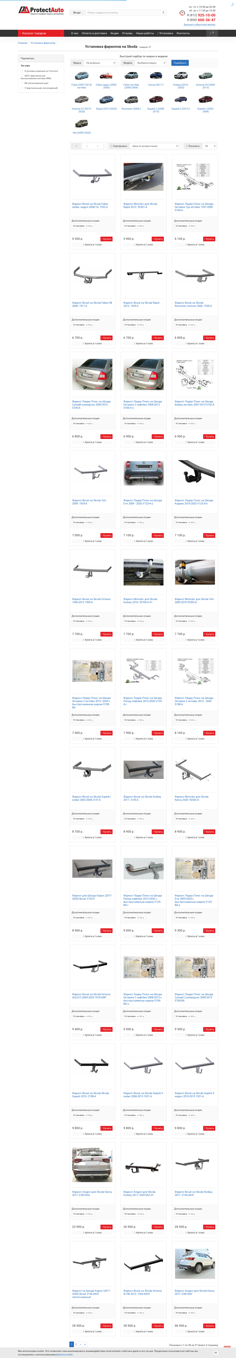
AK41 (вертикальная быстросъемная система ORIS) (36, 77)
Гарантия (56, 1328)
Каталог (41, 32)
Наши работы (145, 33)
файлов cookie (64, 1354)
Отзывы (127, 33)
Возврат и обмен (107, 1328)
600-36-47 (201, 20)
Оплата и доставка (94, 33)
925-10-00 (201, 15)
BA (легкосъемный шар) (34, 83)
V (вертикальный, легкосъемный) (39, 88)
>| (85, 1312)
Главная (22, 42)
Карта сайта (87, 1331)
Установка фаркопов (43, 42)
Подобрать (180, 62)
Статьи (62, 1331)
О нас (74, 33)
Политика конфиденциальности (47, 1335)
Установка (165, 33)
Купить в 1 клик (92, 242)
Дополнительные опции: (86, 220)
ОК (215, 1353)
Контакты (183, 33)
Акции (114, 33)
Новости (73, 1331)
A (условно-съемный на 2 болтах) (39, 71)
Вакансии (36, 1331)
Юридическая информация (79, 1328)
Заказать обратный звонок (199, 24)
